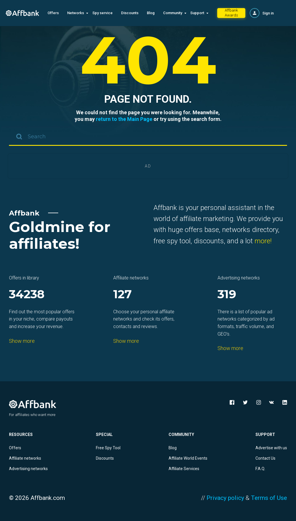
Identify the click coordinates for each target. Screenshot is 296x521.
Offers (53, 13)
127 (122, 294)
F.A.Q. (260, 469)
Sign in (268, 13)
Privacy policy (225, 497)
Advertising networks (28, 469)
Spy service (102, 13)
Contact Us (265, 458)
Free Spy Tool (108, 448)
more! (263, 241)
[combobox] (148, 137)
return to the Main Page (124, 119)
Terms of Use (269, 497)
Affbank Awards (231, 12)
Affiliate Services (184, 469)
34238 (27, 294)
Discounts (129, 13)
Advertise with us (271, 448)
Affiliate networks (25, 458)
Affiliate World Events (188, 458)
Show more (22, 341)
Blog (151, 13)
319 (227, 294)
